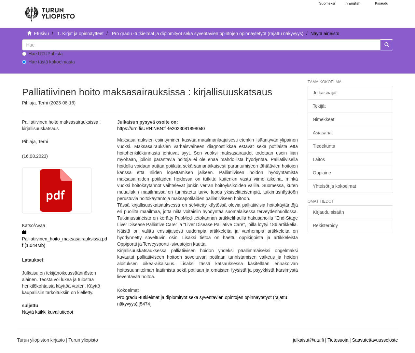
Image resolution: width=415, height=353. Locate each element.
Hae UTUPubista (42, 53)
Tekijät (319, 106)
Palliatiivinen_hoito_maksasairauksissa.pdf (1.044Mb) (64, 239)
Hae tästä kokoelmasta (48, 61)
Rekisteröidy (325, 225)
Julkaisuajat (325, 92)
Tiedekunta (324, 146)
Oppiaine (322, 172)
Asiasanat (323, 132)
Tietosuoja (337, 340)
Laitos (319, 159)
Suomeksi (327, 3)
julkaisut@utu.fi (308, 340)
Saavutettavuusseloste (375, 340)
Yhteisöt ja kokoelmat (334, 186)
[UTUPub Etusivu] (49, 11)
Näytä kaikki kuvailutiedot (47, 312)
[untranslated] (201, 44)
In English (352, 3)
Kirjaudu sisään (328, 212)
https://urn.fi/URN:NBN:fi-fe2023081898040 (161, 128)
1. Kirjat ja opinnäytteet (80, 33)
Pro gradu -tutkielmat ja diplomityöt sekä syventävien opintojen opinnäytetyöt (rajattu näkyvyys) (207, 33)
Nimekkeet (323, 119)
